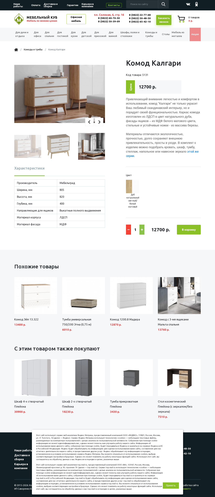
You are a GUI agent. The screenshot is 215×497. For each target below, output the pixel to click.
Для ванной (114, 34)
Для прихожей (100, 34)
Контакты (114, 5)
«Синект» (185, 488)
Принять (171, 485)
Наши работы (18, 5)
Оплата (35, 5)
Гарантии (72, 5)
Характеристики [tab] (29, 168)
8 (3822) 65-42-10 (140, 21)
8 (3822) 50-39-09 (109, 21)
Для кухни (74, 34)
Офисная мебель (76, 19)
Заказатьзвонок (164, 20)
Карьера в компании (88, 5)
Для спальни (49, 34)
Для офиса (37, 34)
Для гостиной (62, 34)
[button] (89, 122)
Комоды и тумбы (150, 34)
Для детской (86, 34)
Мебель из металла (177, 34)
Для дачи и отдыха (22, 34)
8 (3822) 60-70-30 (109, 18)
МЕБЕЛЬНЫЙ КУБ (42, 18)
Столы (164, 34)
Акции (194, 34)
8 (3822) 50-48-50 (140, 18)
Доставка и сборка (51, 5)
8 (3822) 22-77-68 (140, 14)
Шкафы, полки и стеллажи (130, 34)
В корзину (189, 229)
